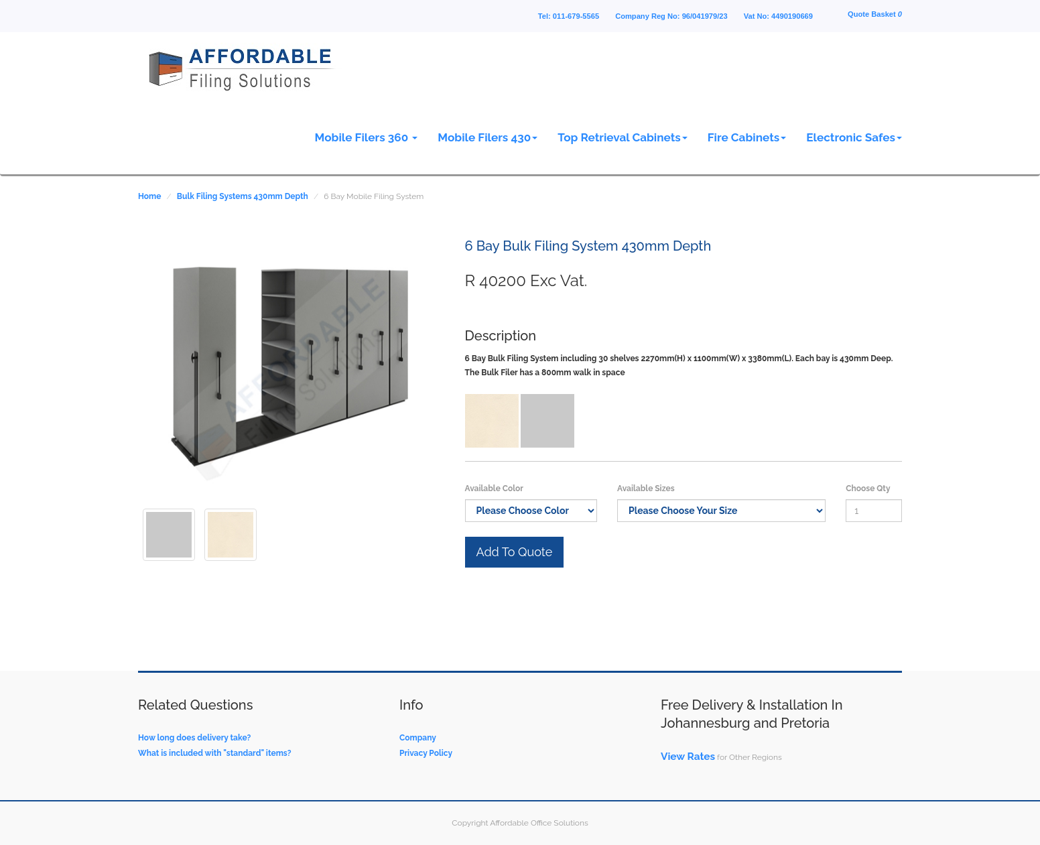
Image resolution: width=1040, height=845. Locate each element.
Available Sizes (646, 488)
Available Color (494, 488)
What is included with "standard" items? (214, 753)
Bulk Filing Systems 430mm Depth (242, 196)
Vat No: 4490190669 (778, 16)
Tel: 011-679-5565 (568, 16)
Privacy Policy (425, 753)
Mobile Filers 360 (366, 137)
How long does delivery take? (194, 737)
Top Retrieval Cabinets (623, 137)
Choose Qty (868, 488)
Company (417, 737)
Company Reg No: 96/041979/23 (671, 16)
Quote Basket (875, 14)
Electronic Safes (854, 137)
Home (149, 196)
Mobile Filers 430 (487, 137)
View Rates (688, 757)
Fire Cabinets (747, 137)
